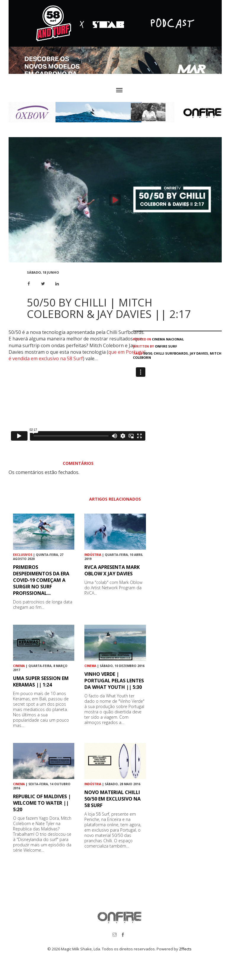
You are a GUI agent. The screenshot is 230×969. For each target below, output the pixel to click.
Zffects (185, 949)
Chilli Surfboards (171, 353)
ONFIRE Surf (166, 346)
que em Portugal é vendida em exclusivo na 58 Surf (77, 355)
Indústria (92, 555)
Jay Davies (199, 353)
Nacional (175, 339)
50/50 (147, 353)
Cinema (158, 339)
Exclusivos (22, 555)
